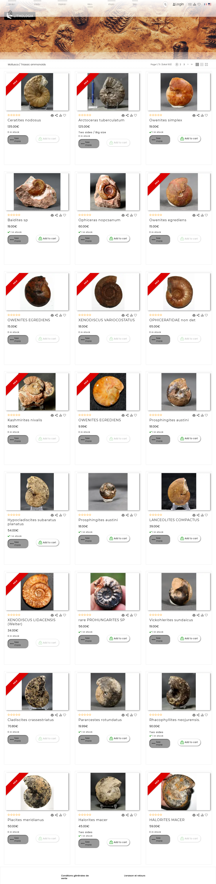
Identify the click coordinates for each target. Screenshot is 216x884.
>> (192, 64)
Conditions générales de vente (75, 877)
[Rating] (14, 115)
